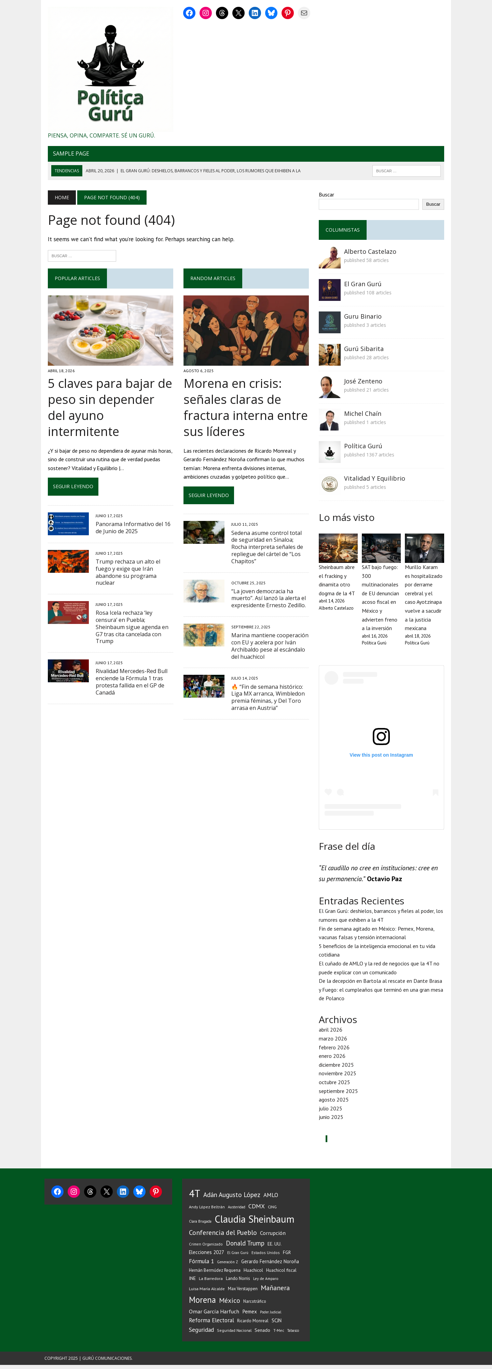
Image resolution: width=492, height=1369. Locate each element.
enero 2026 (333, 1060)
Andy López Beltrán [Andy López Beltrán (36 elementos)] (207, 1210)
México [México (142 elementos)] (229, 1304)
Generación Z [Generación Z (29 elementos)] (227, 1266)
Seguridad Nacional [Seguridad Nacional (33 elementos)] (234, 1334)
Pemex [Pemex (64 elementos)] (249, 1315)
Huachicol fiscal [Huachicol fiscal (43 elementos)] (281, 1274)
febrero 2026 (335, 1051)
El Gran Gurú (364, 286)
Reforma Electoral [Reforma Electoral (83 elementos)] (211, 1324)
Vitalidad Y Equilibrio (375, 480)
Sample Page (68, 155)
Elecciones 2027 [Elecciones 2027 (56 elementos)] (206, 1256)
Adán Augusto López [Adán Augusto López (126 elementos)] (231, 1198)
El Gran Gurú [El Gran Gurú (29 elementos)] (237, 1256)
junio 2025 (332, 1121)
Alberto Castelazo (371, 253)
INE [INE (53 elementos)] (192, 1282)
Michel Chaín (363, 415)
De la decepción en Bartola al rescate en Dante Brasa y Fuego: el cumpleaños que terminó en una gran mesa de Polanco (383, 993)
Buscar (327, 196)
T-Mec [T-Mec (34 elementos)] (278, 1334)
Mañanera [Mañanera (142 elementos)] (275, 1291)
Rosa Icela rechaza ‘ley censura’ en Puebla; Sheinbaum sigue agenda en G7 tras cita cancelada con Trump (132, 610)
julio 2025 (331, 1112)
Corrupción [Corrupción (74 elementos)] (273, 1236)
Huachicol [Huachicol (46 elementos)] (253, 1274)
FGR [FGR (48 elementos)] (287, 1256)
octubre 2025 (335, 1086)
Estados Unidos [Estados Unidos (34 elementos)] (265, 1256)
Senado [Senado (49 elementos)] (262, 1334)
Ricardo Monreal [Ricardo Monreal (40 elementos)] (253, 1324)
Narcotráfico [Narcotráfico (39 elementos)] (254, 1305)
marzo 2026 (334, 1042)
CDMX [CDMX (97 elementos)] (256, 1210)
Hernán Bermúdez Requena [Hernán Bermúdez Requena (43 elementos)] (215, 1274)
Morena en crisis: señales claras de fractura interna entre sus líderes (244, 410)
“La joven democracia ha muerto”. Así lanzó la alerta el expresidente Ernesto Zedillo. (267, 601)
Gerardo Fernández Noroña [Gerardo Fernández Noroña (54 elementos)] (270, 1265)
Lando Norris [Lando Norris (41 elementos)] (238, 1282)
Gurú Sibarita (365, 351)
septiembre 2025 (339, 1094)
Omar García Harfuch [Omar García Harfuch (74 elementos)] (214, 1315)
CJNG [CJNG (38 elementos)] (272, 1210)
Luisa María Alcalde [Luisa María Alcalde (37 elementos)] (207, 1292)
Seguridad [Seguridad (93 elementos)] (201, 1334)
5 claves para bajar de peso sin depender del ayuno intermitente (108, 402)
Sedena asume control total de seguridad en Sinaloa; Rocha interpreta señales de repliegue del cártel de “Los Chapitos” (269, 550)
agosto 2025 (335, 1103)
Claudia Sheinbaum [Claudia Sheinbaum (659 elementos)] (255, 1223)
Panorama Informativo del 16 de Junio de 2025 (129, 515)
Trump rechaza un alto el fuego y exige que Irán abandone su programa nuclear (124, 559)
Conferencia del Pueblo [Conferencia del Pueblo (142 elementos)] (223, 1236)
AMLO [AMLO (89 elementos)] (270, 1199)
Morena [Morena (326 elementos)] (202, 1303)
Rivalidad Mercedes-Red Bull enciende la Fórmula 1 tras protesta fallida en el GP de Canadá (128, 661)
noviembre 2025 (338, 1077)
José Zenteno (364, 383)
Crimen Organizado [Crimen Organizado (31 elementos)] (206, 1248)
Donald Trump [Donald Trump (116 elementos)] (245, 1247)
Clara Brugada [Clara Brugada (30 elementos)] (200, 1225)
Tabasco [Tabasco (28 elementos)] (293, 1334)
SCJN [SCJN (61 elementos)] (277, 1324)
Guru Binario (364, 318)
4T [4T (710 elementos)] (194, 1197)
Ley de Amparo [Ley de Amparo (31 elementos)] (265, 1282)
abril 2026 (331, 1033)
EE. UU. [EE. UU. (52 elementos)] (275, 1248)
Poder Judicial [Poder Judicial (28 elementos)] (270, 1316)
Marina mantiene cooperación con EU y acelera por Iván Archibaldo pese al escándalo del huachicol (268, 649)
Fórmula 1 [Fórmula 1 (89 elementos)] (201, 1265)
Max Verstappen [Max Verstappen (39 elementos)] (243, 1292)
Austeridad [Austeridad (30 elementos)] (236, 1211)
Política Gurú (364, 448)
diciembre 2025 (337, 1068)
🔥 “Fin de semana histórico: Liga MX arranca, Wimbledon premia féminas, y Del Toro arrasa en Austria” (266, 700)
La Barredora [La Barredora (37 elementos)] (211, 1282)
